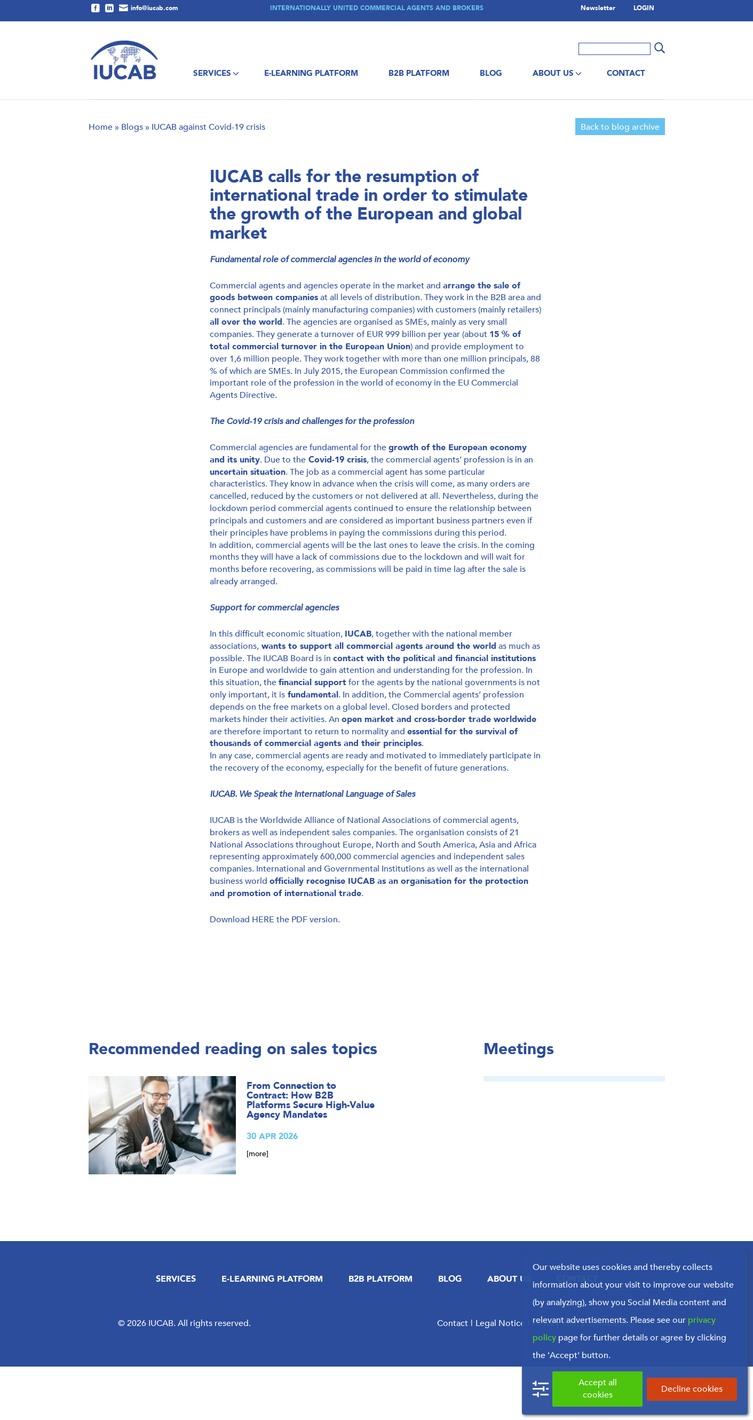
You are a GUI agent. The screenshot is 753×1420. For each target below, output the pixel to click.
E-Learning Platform (311, 73)
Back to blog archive (620, 180)
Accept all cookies (597, 1388)
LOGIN (643, 8)
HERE (263, 972)
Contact (626, 73)
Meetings (518, 1102)
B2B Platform (419, 73)
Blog (491, 73)
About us (553, 73)
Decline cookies (692, 1388)
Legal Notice (500, 1376)
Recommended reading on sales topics (233, 1102)
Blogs (132, 180)
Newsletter (598, 8)
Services (212, 73)
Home (101, 180)
